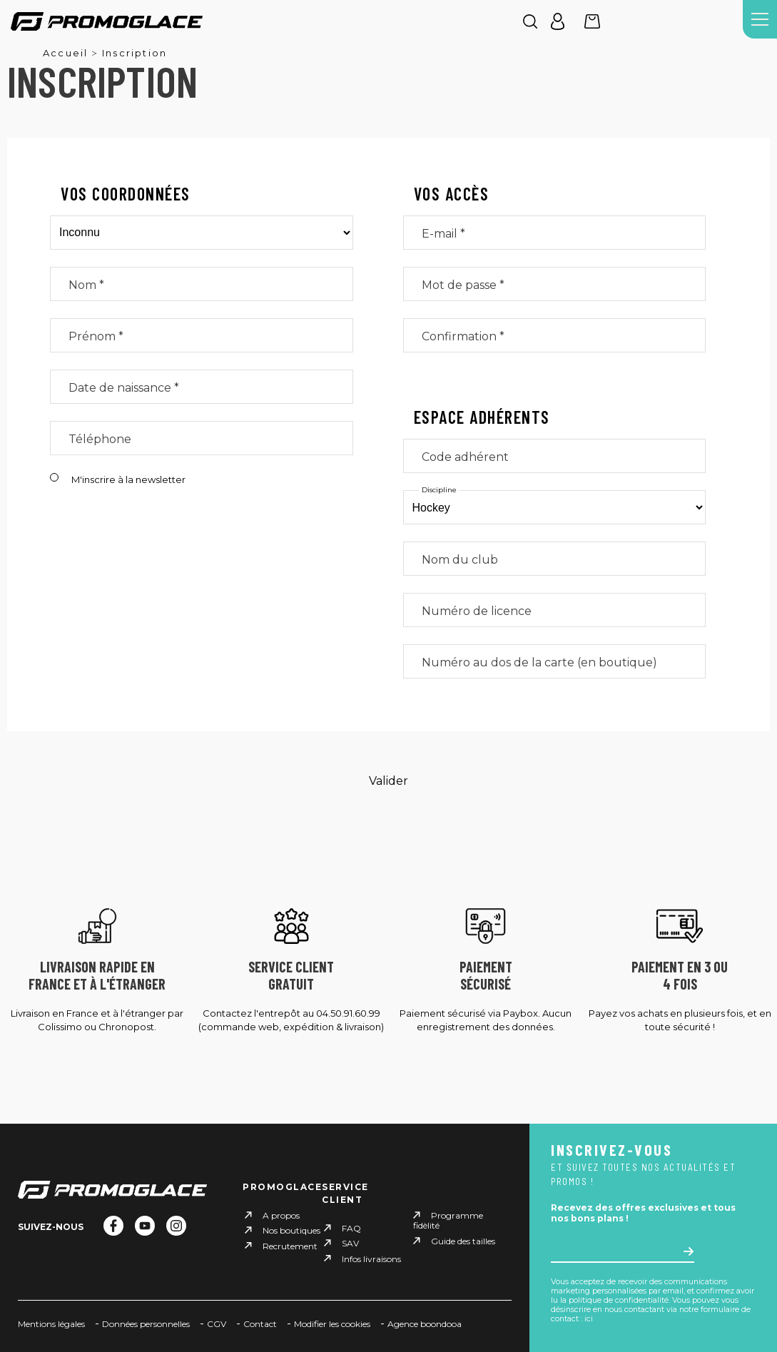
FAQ (351, 1228)
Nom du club (460, 559)
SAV (350, 1243)
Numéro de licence (477, 611)
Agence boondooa (424, 1323)
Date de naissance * (123, 388)
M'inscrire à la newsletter (128, 479)
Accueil (65, 53)
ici (588, 1318)
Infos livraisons (371, 1258)
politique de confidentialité (619, 1300)
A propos (281, 1215)
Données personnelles (146, 1323)
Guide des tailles (463, 1241)
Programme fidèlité (448, 1220)
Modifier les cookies (332, 1323)
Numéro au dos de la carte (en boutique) (539, 662)
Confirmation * (463, 336)
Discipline (439, 490)
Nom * (86, 285)
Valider (388, 781)
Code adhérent (465, 457)
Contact (260, 1323)
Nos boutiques (291, 1230)
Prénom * (95, 336)
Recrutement (290, 1245)
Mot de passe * (463, 285)
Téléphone (99, 439)
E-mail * (443, 233)
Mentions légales (51, 1323)
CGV (216, 1323)
